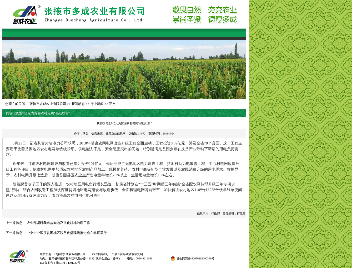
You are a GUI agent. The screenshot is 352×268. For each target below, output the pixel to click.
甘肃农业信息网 (116, 133)
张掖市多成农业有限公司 (48, 104)
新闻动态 (78, 104)
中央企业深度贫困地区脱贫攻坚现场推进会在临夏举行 (67, 233)
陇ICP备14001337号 (68, 262)
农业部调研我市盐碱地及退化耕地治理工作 (58, 223)
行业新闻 (97, 104)
